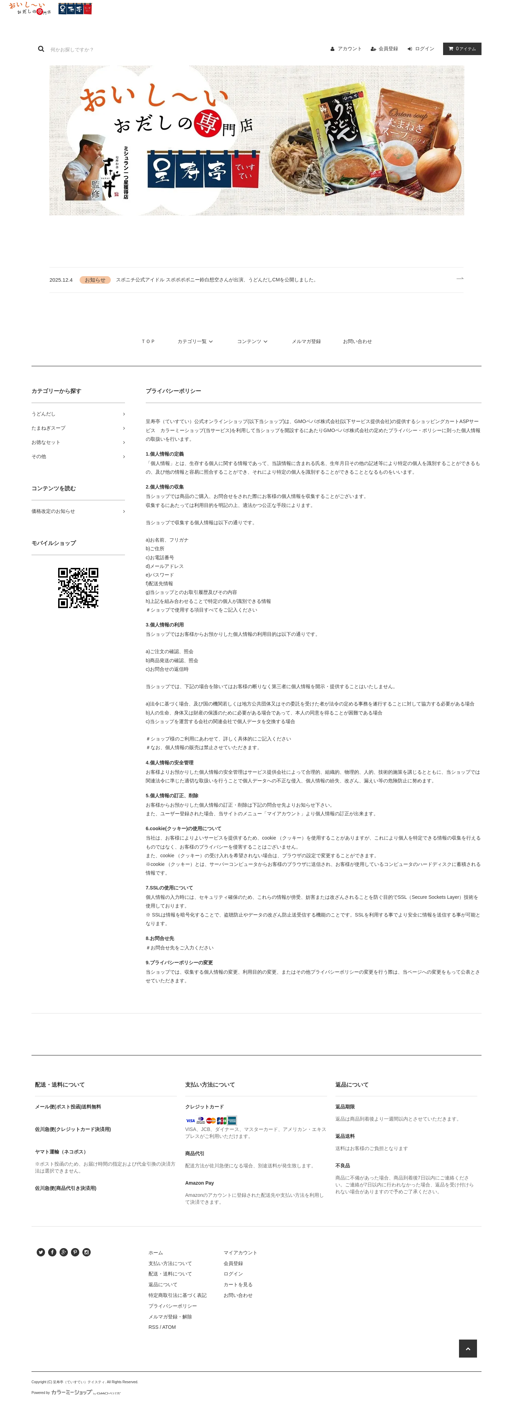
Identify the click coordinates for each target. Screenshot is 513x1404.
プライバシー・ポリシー (415, 430)
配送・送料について (170, 1273)
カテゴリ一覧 (196, 341)
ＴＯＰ (148, 341)
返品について (163, 1284)
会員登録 (388, 48)
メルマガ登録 (306, 341)
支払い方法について (170, 1263)
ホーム (155, 1252)
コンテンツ (253, 341)
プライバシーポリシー (172, 1306)
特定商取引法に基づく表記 (177, 1295)
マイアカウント (241, 1252)
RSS (153, 1327)
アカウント (350, 48)
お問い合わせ (357, 341)
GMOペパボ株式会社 (317, 421)
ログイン (424, 48)
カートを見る (238, 1284)
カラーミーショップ (182, 430)
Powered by (76, 1393)
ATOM (169, 1327)
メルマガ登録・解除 (170, 1316)
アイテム (461, 48)
